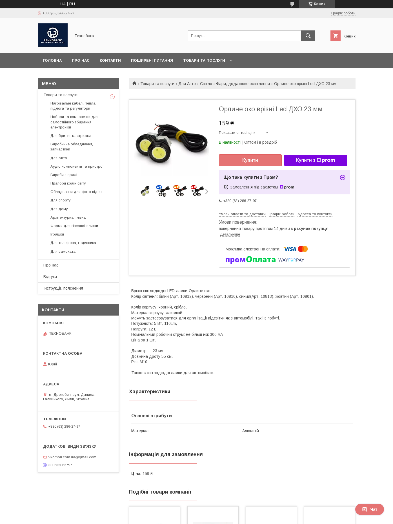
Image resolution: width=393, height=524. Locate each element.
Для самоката (63, 251)
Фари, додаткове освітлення (243, 83)
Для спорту (60, 200)
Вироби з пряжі (63, 175)
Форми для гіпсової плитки (74, 226)
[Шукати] (308, 35)
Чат (369, 509)
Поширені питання (152, 60)
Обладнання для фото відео (76, 192)
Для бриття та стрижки (70, 136)
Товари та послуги (204, 60)
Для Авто (187, 83)
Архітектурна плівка (68, 217)
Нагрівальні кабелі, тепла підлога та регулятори (73, 105)
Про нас (81, 60)
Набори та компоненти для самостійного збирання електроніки (74, 122)
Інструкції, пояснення (63, 288)
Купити (250, 160)
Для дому (59, 209)
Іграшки (57, 234)
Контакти (110, 60)
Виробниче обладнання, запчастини (71, 146)
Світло (206, 83)
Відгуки (50, 276)
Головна (52, 60)
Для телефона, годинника (73, 243)
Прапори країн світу (68, 183)
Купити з (315, 160)
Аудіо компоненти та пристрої (77, 166)
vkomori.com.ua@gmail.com (72, 457)
